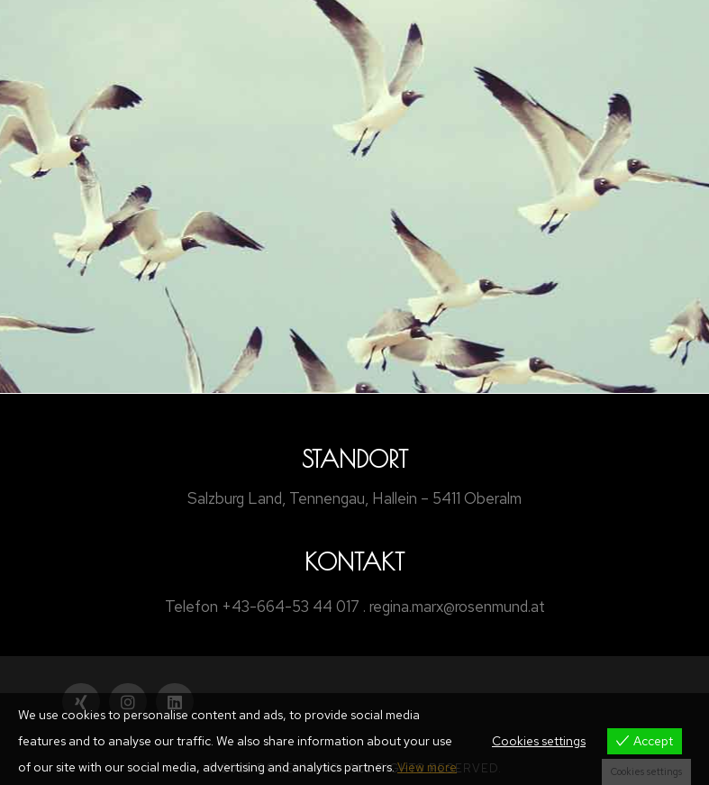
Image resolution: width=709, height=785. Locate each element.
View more (427, 767)
